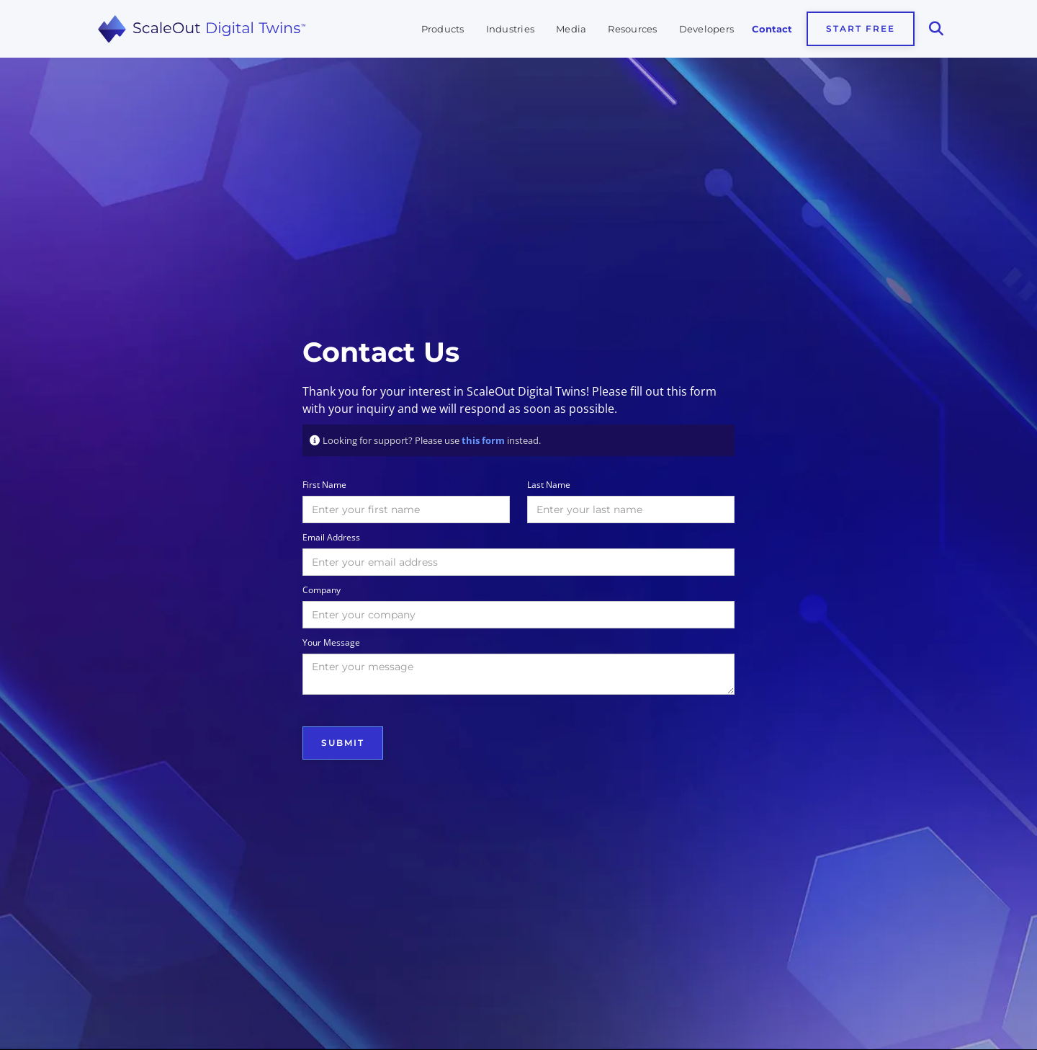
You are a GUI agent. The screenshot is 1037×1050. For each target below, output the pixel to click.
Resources (632, 29)
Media (571, 29)
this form (483, 440)
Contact (772, 29)
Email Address (331, 537)
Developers (707, 29)
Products (442, 29)
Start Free (860, 28)
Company (321, 590)
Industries (510, 29)
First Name (324, 485)
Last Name (548, 485)
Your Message (331, 642)
